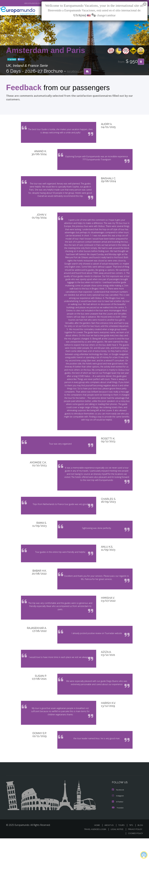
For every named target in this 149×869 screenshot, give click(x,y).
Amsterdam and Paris (45, 50)
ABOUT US (110, 856)
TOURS (122, 856)
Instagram (118, 827)
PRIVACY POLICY (134, 860)
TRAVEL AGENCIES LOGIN (93, 860)
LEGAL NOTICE (116, 860)
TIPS (131, 856)
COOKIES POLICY (135, 864)
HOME (98, 856)
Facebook (118, 821)
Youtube (118, 838)
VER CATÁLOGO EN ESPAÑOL (27, 3)
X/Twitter (118, 833)
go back (12, 60)
